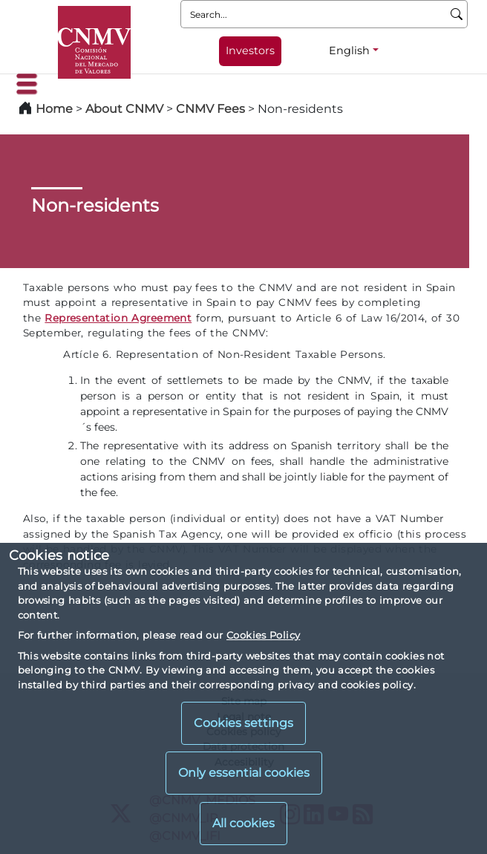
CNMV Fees (210, 109)
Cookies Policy (263, 635)
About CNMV (124, 109)
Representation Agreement (118, 318)
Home (54, 109)
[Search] (457, 14)
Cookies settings (243, 723)
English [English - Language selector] (349, 50)
